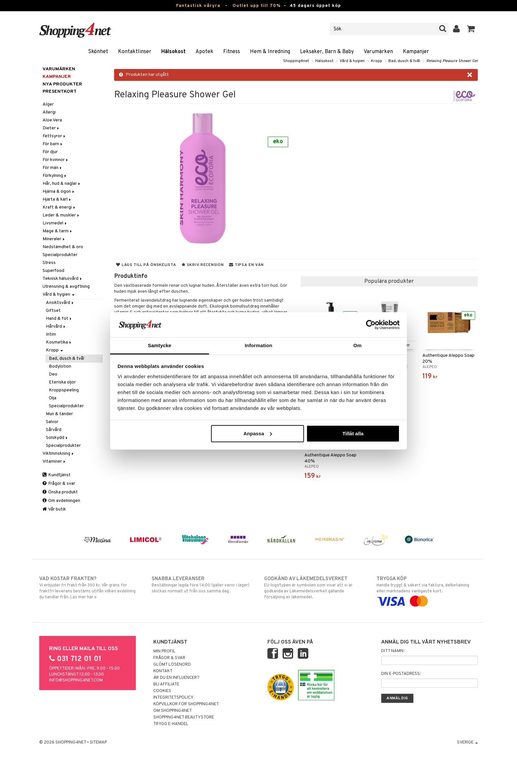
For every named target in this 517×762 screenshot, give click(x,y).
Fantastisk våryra (198, 6)
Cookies (162, 691)
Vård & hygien (352, 61)
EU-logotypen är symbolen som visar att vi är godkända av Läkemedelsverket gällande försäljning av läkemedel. (314, 588)
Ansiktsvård (60, 303)
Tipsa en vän (246, 265)
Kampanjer (416, 52)
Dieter (51, 128)
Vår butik (54, 509)
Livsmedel (55, 223)
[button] (471, 29)
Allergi (49, 112)
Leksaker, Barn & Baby (327, 52)
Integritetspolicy (173, 697)
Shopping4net (296, 61)
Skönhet (98, 52)
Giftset (53, 311)
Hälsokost (173, 52)
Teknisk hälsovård (63, 279)
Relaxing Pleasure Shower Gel (452, 61)
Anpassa (257, 433)
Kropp (376, 61)
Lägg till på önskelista (146, 265)
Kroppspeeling (64, 390)
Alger (48, 104)
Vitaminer (54, 461)
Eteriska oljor (62, 382)
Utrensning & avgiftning (66, 286)
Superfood (53, 271)
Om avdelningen (61, 501)
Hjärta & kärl (57, 199)
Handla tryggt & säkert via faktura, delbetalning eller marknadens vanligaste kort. (427, 590)
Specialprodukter (60, 255)
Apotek (204, 52)
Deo (53, 374)
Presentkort (59, 91)
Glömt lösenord (172, 664)
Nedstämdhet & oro (63, 247)
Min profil (164, 651)
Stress (49, 263)
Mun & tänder (59, 414)
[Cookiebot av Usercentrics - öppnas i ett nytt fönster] (371, 325)
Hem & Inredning (270, 52)
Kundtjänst (57, 475)
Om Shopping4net (172, 710)
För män (53, 168)
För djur (50, 152)
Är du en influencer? (176, 677)
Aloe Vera (52, 120)
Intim (51, 334)
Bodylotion (60, 366)
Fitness (231, 52)
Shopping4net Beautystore (183, 717)
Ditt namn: (392, 651)
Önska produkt (60, 492)
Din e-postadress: (401, 674)
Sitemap (98, 742)
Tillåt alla (352, 433)
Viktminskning (59, 453)
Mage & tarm (58, 231)
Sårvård (53, 430)
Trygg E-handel (170, 724)
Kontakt (162, 671)
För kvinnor (56, 160)
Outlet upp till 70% (256, 6)
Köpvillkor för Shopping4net (186, 704)
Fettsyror (54, 136)
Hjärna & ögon (59, 191)
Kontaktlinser (134, 52)
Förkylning (55, 176)
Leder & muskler (61, 215)
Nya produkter (62, 84)
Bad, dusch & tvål (404, 61)
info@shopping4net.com (76, 680)
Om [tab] (357, 345)
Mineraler (54, 239)
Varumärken (378, 52)
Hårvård (56, 326)
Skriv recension (203, 265)
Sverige (467, 742)
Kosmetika (59, 342)
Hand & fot (59, 318)
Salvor (52, 422)
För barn (53, 144)
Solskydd (57, 438)
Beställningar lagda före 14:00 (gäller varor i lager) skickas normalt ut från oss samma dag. (202, 585)
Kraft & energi (59, 207)
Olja (52, 398)
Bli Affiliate (166, 684)
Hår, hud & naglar (62, 183)
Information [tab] (258, 345)
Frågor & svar (59, 483)
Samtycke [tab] (159, 345)
